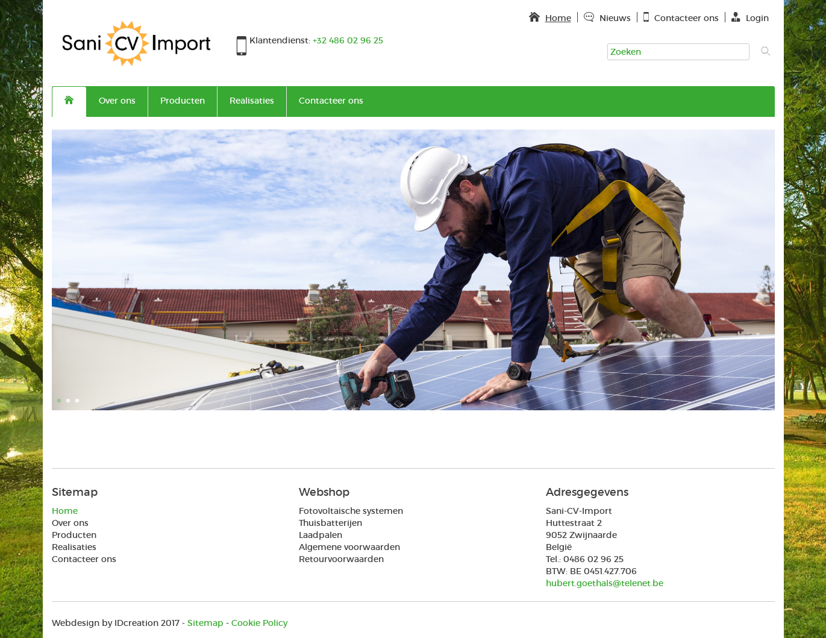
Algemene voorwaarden (349, 547)
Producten (182, 100)
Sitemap (205, 623)
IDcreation (105, 623)
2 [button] (70, 401)
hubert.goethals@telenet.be (604, 583)
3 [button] (79, 401)
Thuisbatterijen (330, 523)
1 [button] (61, 401)
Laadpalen (320, 535)
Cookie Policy (259, 623)
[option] (413, 270)
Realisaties (252, 100)
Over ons (117, 100)
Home (65, 510)
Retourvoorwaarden (341, 559)
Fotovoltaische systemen (351, 510)
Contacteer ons (331, 100)
